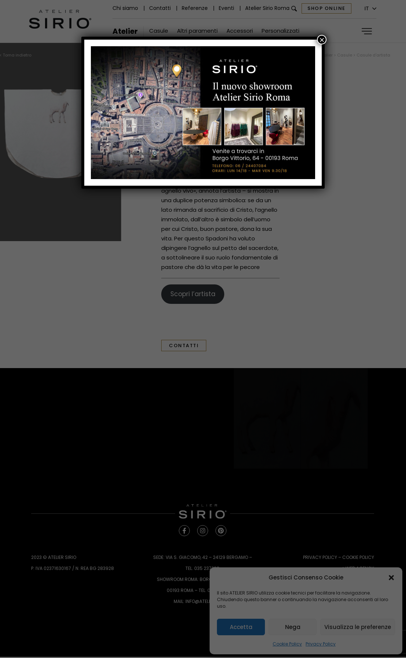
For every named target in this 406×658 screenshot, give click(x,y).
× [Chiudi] (321, 39)
